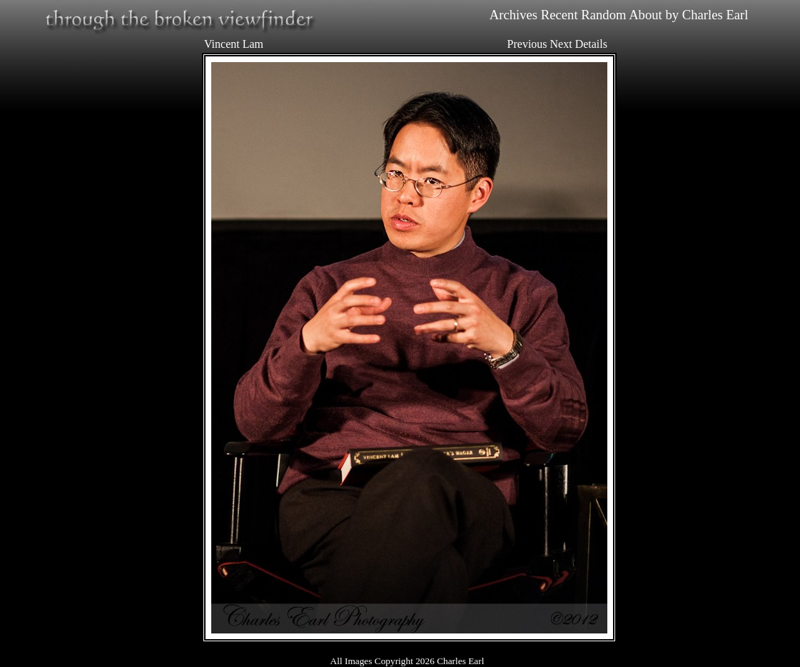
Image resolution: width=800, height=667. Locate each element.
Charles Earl (715, 14)
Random (603, 14)
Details (591, 44)
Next (561, 44)
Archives (513, 14)
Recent (559, 14)
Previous (527, 44)
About (645, 14)
